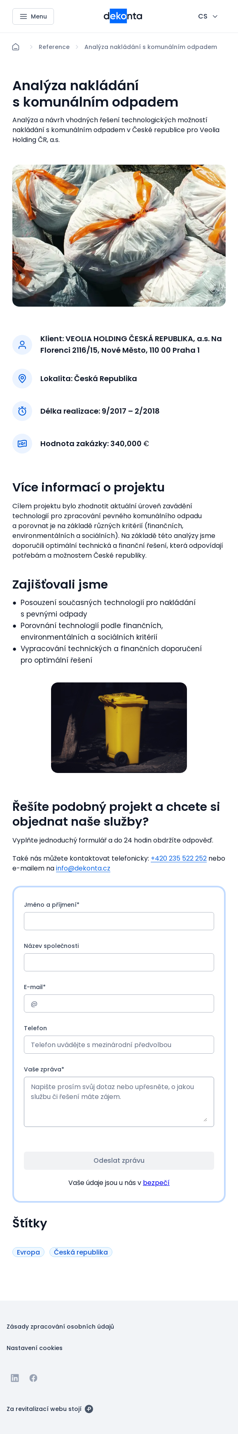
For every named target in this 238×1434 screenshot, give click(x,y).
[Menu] (33, 16)
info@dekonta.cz (83, 868)
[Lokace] (54, 47)
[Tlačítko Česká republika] (81, 1252)
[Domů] (15, 47)
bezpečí (156, 1182)
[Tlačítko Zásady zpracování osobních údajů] (60, 1326)
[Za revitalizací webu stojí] (50, 1408)
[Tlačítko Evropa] (28, 1252)
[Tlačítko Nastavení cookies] (35, 1348)
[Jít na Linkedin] (15, 1378)
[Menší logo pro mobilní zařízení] (123, 21)
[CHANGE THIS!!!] (208, 16)
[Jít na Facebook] (33, 1378)
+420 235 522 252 (179, 858)
